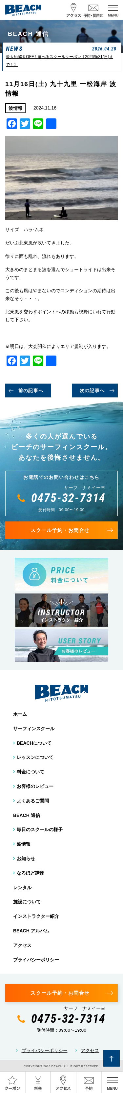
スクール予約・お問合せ (60, 530)
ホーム (20, 714)
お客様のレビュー (35, 786)
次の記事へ (92, 390)
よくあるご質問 (33, 800)
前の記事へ (31, 390)
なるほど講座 (30, 873)
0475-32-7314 (68, 498)
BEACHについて (34, 743)
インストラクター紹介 (36, 916)
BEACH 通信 (26, 815)
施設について (27, 901)
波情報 (24, 844)
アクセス (22, 945)
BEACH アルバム (31, 930)
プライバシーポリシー (36, 959)
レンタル (22, 887)
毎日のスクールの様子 (40, 829)
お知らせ (26, 858)
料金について (30, 771)
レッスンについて (35, 757)
